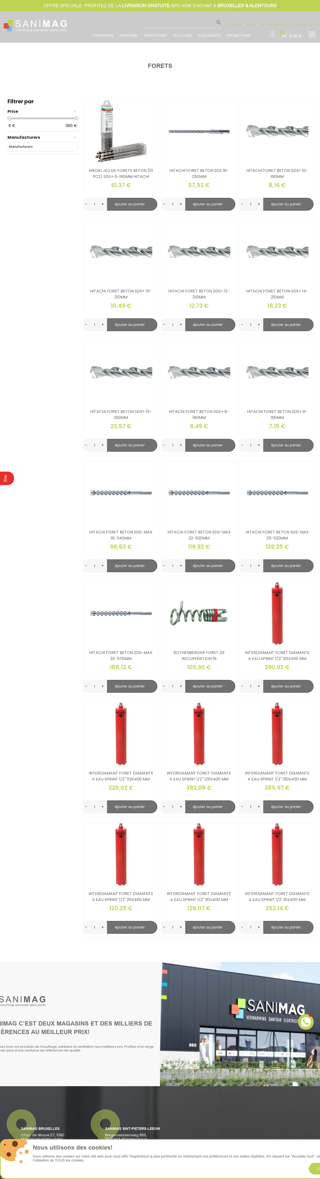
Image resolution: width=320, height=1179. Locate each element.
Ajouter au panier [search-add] (130, 204)
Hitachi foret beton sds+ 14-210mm (277, 294)
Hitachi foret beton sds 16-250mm (199, 173)
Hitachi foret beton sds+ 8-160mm (277, 414)
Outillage (182, 35)
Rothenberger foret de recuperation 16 (199, 655)
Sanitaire (129, 35)
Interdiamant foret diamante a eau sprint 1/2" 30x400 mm (199, 897)
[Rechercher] (180, 23)
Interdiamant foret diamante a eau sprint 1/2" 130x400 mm (277, 776)
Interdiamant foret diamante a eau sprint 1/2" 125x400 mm (199, 776)
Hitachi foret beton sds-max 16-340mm (120, 535)
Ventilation (155, 35)
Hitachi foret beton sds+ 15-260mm (121, 414)
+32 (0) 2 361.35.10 (303, 24)
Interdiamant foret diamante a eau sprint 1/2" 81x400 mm (277, 897)
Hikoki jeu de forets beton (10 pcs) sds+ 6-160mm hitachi (121, 173)
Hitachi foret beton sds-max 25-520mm (277, 535)
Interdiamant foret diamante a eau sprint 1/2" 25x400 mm (121, 897)
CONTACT (234, 24)
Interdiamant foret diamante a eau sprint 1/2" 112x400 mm (121, 776)
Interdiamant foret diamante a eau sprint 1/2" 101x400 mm (277, 655)
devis (250, 24)
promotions (239, 35)
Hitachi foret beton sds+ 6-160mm (199, 414)
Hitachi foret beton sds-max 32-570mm (120, 655)
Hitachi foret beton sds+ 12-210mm (199, 294)
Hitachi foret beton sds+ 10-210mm (121, 294)
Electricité (209, 35)
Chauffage (103, 35)
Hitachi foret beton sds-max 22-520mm (199, 535)
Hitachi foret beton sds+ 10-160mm (277, 173)
